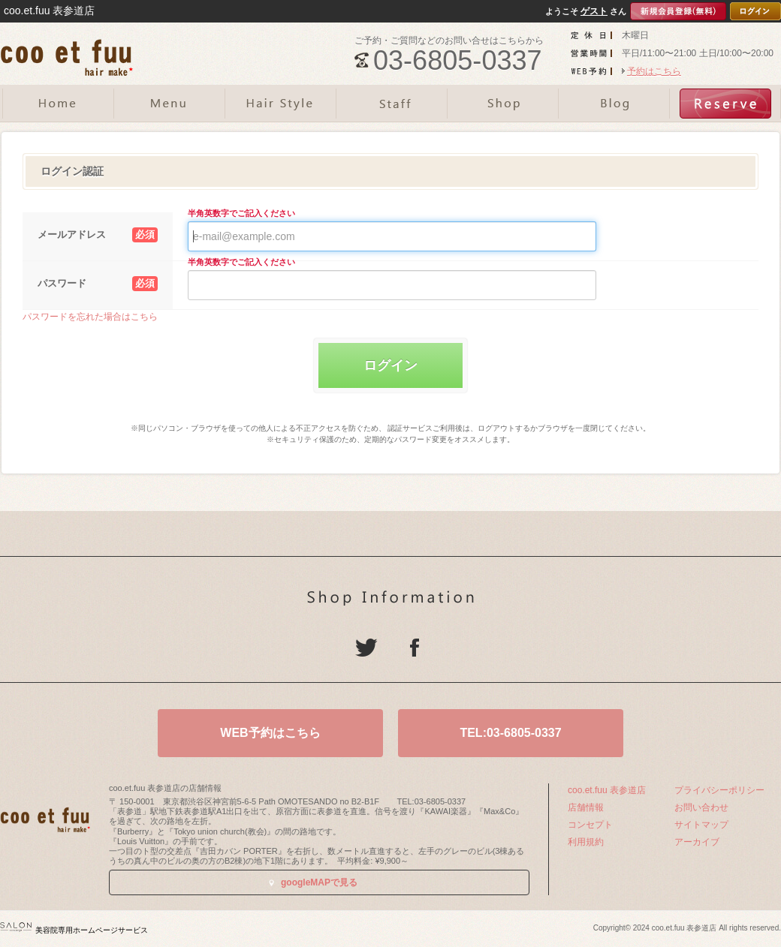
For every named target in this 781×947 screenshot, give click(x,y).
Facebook (414, 648)
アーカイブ (696, 842)
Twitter (366, 648)
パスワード (98, 283)
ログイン (390, 365)
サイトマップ (701, 824)
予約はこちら (654, 71)
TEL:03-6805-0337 (510, 732)
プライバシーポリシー (719, 790)
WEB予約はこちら (270, 732)
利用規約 (586, 842)
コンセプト (590, 824)
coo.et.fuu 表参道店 (607, 790)
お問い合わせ (701, 807)
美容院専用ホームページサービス (74, 930)
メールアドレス (98, 234)
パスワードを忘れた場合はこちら (90, 316)
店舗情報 (586, 807)
